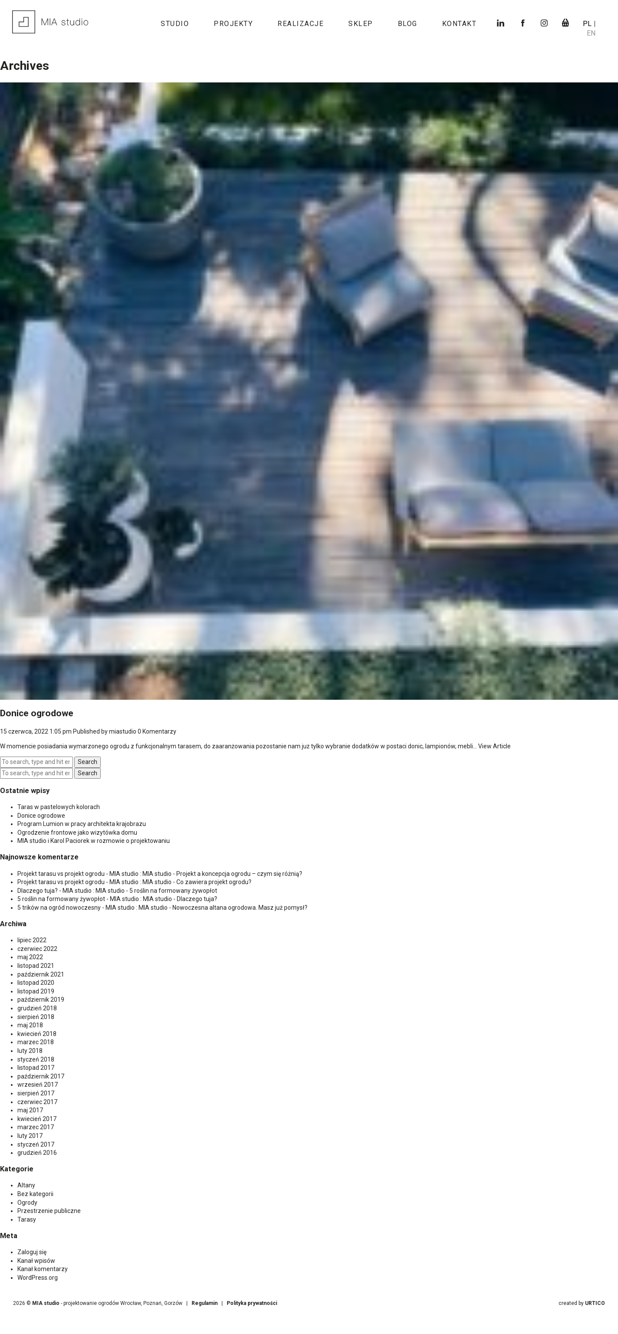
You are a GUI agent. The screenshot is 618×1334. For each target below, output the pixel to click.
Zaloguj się (31, 1252)
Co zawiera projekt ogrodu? (213, 881)
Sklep (360, 24)
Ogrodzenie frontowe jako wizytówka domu (77, 832)
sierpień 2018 (35, 1016)
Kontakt (459, 24)
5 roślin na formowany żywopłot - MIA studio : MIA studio (94, 898)
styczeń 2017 (35, 1144)
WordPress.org (37, 1277)
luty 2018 (30, 1050)
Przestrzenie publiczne (49, 1210)
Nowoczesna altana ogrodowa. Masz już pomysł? (239, 907)
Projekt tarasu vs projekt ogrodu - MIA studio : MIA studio (94, 873)
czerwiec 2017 (37, 1101)
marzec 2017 (35, 1127)
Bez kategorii (35, 1193)
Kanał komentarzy (42, 1268)
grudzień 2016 (37, 1152)
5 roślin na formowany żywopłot (173, 890)
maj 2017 (30, 1110)
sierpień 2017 (35, 1093)
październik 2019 (40, 999)
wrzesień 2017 (37, 1084)
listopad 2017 (35, 1067)
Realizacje (301, 24)
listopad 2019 (35, 991)
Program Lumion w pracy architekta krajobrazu (81, 823)
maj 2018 (30, 1025)
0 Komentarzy (157, 731)
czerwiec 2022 (37, 948)
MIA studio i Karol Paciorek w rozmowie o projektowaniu (93, 840)
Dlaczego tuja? (197, 898)
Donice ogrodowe (36, 713)
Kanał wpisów (36, 1260)
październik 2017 (40, 1076)
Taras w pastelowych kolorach (58, 806)
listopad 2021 (35, 965)
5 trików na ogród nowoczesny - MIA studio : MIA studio (92, 907)
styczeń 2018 (35, 1059)
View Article (494, 746)
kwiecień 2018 (36, 1033)
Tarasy (26, 1219)
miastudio (122, 731)
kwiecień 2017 (36, 1118)
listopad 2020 (35, 982)
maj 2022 (30, 957)
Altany (26, 1185)
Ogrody (27, 1202)
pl (588, 24)
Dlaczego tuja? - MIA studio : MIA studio (71, 890)
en (591, 33)
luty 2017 (30, 1135)
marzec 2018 (35, 1042)
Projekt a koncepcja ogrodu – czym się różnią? (239, 873)
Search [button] (87, 761)
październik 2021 (40, 974)
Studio (175, 24)
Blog (407, 24)
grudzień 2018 (37, 1008)
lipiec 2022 (31, 940)
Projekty (233, 24)
